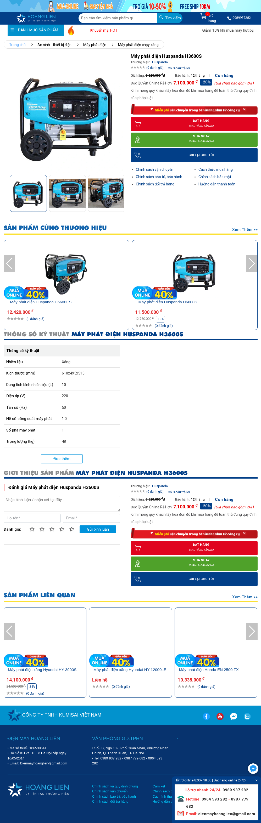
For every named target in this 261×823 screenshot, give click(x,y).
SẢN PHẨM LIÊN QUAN (39, 595)
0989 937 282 (111, 758)
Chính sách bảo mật (214, 177)
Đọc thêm (61, 458)
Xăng (66, 362)
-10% (127, 319)
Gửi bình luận (98, 529)
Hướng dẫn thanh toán (216, 184)
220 (65, 396)
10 (64, 384)
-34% (32, 687)
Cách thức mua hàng (215, 169)
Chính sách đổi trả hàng (155, 184)
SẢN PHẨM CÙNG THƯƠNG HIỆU (55, 228)
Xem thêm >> (245, 229)
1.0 (64, 418)
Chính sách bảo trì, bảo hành (159, 177)
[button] (119, 191)
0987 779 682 (134, 758)
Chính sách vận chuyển (154, 169)
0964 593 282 (214, 799)
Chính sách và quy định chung (115, 786)
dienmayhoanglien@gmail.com (226, 813)
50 (64, 407)
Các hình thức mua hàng (171, 796)
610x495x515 (73, 373)
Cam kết (159, 786)
